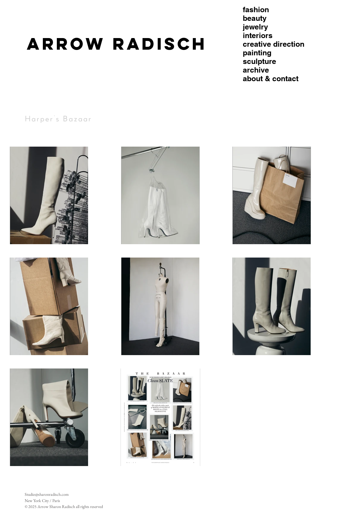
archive (256, 70)
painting (257, 52)
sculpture (259, 61)
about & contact (270, 78)
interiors (258, 35)
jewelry (255, 27)
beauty (255, 18)
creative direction (273, 44)
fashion (256, 9)
